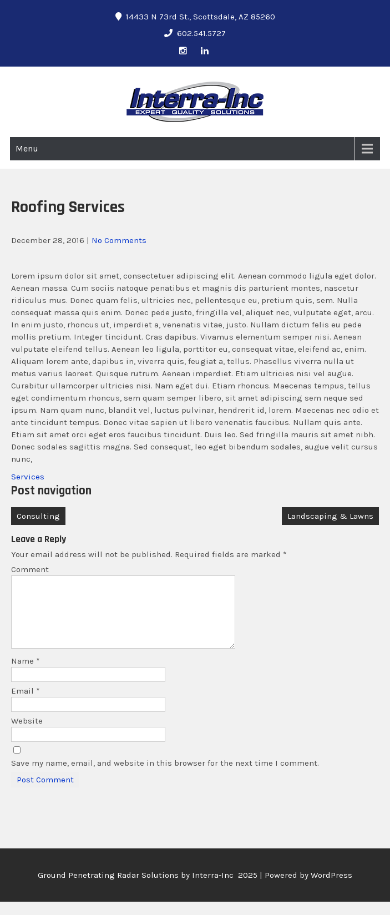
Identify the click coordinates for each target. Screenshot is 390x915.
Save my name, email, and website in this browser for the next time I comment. (165, 776)
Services (27, 477)
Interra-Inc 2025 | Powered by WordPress (272, 888)
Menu (27, 148)
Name (25, 674)
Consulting (38, 516)
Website (27, 734)
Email (25, 704)
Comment (30, 569)
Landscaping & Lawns (330, 516)
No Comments (119, 240)
